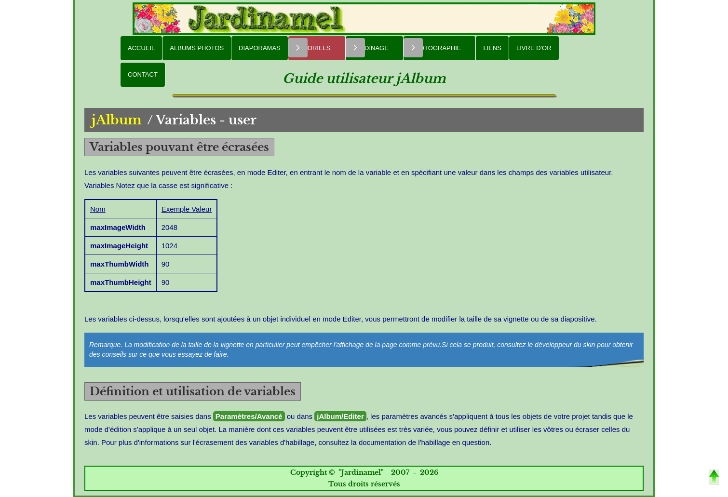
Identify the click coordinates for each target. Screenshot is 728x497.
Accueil (141, 48)
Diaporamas (260, 48)
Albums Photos (197, 48)
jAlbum (117, 120)
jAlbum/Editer (340, 416)
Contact (143, 74)
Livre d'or (534, 48)
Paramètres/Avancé (249, 416)
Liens (492, 48)
